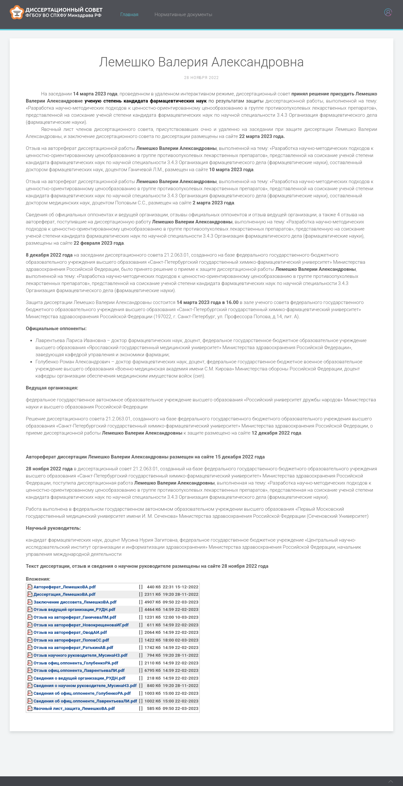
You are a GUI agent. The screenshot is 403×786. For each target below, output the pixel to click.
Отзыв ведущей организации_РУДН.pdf (74, 609)
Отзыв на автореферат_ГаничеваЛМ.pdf (75, 617)
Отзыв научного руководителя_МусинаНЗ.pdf (80, 655)
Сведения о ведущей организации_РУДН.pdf (80, 678)
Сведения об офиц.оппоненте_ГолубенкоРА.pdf (82, 693)
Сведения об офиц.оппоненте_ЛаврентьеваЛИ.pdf (85, 700)
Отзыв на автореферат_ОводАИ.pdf (70, 632)
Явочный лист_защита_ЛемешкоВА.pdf (74, 708)
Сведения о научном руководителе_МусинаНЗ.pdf (85, 685)
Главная (129, 14)
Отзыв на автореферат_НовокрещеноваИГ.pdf (81, 624)
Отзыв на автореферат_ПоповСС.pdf (71, 640)
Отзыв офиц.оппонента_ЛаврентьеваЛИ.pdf (79, 670)
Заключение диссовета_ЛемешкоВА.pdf (75, 601)
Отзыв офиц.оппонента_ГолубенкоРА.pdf (76, 662)
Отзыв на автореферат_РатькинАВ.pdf (73, 647)
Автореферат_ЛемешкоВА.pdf (65, 586)
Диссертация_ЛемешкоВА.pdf (65, 594)
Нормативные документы (183, 14)
